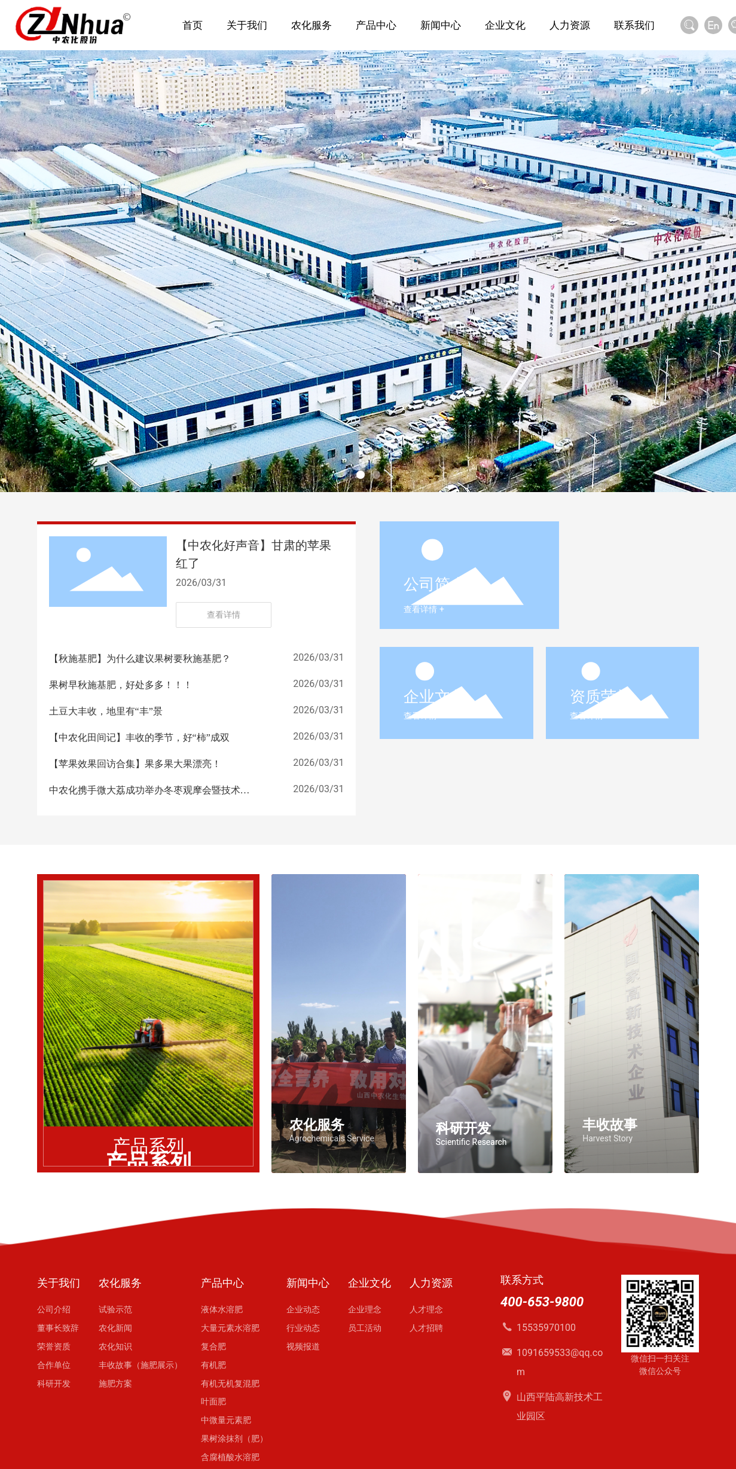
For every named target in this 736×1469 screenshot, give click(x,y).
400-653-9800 (542, 1301)
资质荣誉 (601, 697)
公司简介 (435, 584)
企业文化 (435, 697)
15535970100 (546, 1327)
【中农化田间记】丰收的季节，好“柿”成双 (139, 737)
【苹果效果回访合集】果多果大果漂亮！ (135, 764)
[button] (360, 475)
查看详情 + (424, 609)
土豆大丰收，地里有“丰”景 (106, 711)
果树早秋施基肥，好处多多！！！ (121, 685)
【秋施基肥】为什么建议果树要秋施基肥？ (140, 658)
